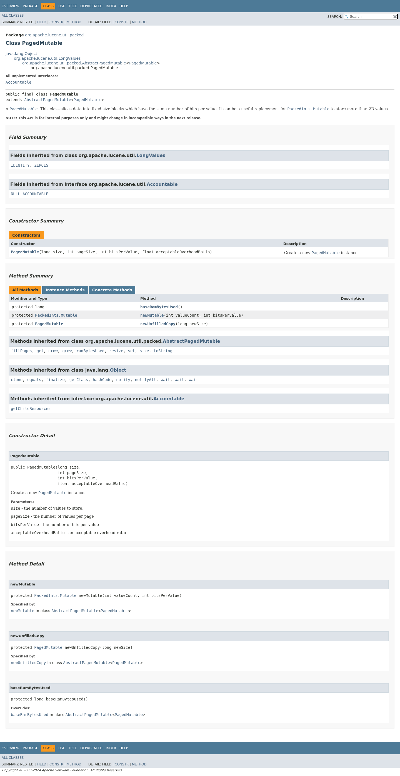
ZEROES (41, 165)
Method (74, 22)
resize (116, 351)
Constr (56, 22)
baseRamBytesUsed (159, 307)
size (144, 351)
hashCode (102, 379)
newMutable (152, 315)
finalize (55, 379)
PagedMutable (143, 63)
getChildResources (31, 408)
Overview (10, 6)
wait (165, 379)
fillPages (21, 351)
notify (123, 379)
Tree (72, 6)
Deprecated (91, 6)
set (131, 351)
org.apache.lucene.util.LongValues (47, 58)
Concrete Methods (112, 290)
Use (61, 6)
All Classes (13, 15)
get (40, 351)
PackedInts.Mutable (56, 315)
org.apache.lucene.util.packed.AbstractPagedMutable (74, 63)
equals (34, 379)
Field (41, 22)
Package (30, 6)
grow (53, 351)
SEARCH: (335, 17)
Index (111, 6)
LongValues (151, 155)
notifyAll (145, 379)
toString (163, 351)
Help (123, 6)
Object (118, 370)
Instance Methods (65, 290)
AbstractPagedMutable (47, 99)
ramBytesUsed (90, 351)
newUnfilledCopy (157, 324)
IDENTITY (20, 165)
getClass (78, 379)
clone (16, 379)
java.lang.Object (21, 53)
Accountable (18, 82)
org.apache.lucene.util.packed (54, 35)
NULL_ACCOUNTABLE (29, 194)
